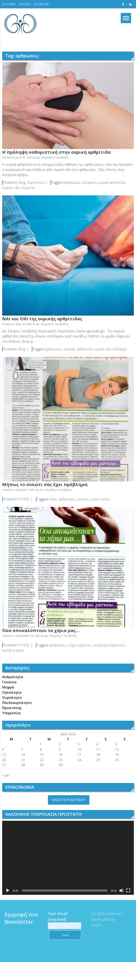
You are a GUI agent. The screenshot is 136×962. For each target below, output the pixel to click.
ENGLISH (25, 4)
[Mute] (121, 890)
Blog (21, 182)
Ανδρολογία (12, 677)
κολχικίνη (89, 182)
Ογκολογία (11, 692)
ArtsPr (93, 925)
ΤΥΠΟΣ (23, 499)
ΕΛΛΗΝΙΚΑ (9, 4)
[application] (68, 858)
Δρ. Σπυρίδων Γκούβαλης (53, 157)
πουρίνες (28, 187)
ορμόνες (84, 645)
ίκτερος (83, 499)
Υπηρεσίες (11, 713)
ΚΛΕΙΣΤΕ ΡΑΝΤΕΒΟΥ (68, 800)
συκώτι (105, 499)
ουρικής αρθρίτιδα (78, 349)
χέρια (20, 650)
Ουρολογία (35, 182)
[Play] (8, 890)
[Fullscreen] (128, 890)
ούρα (94, 499)
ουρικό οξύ (10, 187)
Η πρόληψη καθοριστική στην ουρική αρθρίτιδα (56, 152)
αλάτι (53, 499)
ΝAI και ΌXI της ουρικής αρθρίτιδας (42, 319)
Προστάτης (12, 707)
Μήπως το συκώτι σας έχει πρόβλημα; (45, 484)
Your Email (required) (61, 919)
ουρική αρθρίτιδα (111, 182)
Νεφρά (8, 687)
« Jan (5, 775)
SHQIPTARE (41, 4)
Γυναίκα (9, 682)
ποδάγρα (120, 349)
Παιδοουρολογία (17, 702)
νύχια (72, 645)
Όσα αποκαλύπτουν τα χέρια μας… (40, 630)
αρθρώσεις (72, 182)
